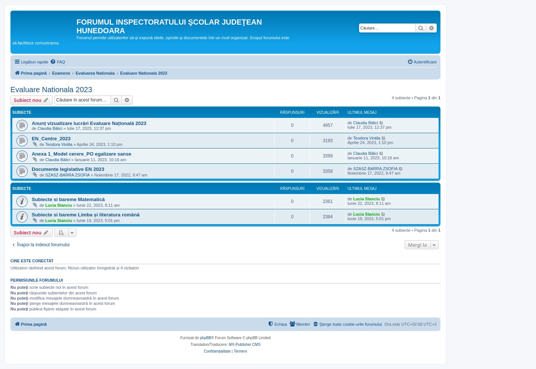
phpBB (205, 338)
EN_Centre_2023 (51, 138)
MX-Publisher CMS (245, 345)
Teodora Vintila (58, 144)
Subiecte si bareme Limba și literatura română (86, 215)
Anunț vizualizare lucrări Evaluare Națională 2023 (89, 123)
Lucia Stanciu (58, 205)
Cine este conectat (31, 261)
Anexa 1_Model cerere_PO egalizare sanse (81, 154)
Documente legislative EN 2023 (68, 169)
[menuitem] (57, 61)
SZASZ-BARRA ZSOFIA (67, 175)
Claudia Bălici (49, 128)
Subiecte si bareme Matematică (68, 199)
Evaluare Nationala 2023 (51, 89)
